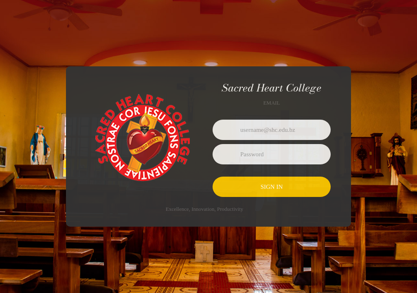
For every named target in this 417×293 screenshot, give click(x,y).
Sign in (272, 187)
